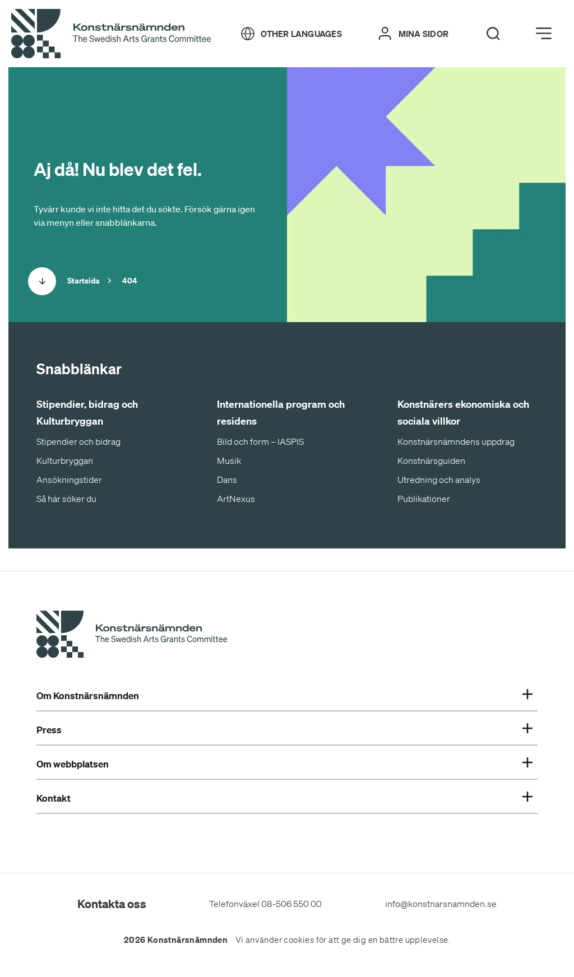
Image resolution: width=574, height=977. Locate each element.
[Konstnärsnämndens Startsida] (131, 636)
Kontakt (284, 798)
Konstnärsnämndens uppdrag (456, 441)
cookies (299, 940)
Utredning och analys (438, 479)
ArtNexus (236, 498)
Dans (227, 479)
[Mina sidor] (413, 33)
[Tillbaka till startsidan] (111, 34)
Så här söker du (66, 498)
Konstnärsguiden (431, 460)
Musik (229, 460)
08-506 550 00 (291, 903)
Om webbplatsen (284, 764)
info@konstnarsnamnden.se (441, 903)
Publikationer (423, 498)
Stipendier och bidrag (78, 441)
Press (284, 730)
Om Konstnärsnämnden (284, 695)
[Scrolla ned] (42, 281)
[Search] (493, 33)
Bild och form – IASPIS (260, 441)
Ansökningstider (69, 479)
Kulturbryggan (64, 460)
